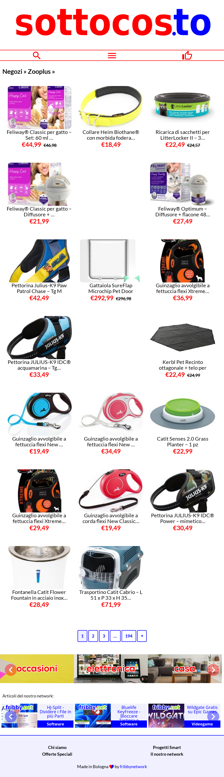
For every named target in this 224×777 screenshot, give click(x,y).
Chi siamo (57, 747)
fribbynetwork (133, 766)
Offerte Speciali (57, 754)
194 (128, 636)
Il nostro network (167, 754)
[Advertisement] (114, 193)
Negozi (12, 71)
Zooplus (39, 71)
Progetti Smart (167, 747)
